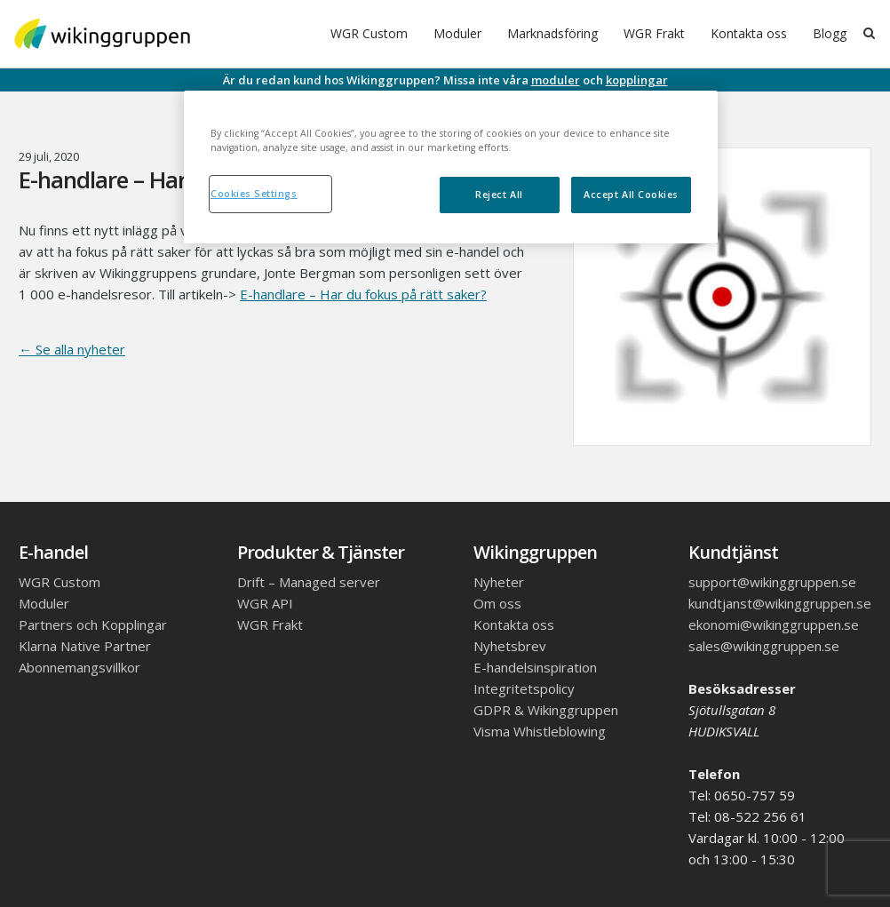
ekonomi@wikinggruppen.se (773, 624)
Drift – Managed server (308, 582)
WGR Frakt (654, 33)
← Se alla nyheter (72, 349)
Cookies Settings (254, 193)
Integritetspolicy (524, 688)
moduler (555, 80)
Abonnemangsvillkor (79, 667)
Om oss (497, 603)
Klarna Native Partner (85, 646)
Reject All (498, 194)
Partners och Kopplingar (93, 624)
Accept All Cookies (631, 194)
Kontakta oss (749, 33)
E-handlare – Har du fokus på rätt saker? (363, 294)
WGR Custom (369, 33)
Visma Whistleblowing (539, 731)
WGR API (265, 603)
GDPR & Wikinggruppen (545, 710)
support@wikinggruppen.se (772, 582)
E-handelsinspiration (535, 667)
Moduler (457, 33)
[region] (451, 167)
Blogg (829, 33)
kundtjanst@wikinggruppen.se (779, 603)
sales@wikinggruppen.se (763, 646)
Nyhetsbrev (509, 646)
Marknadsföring (552, 33)
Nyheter (498, 582)
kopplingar (637, 80)
